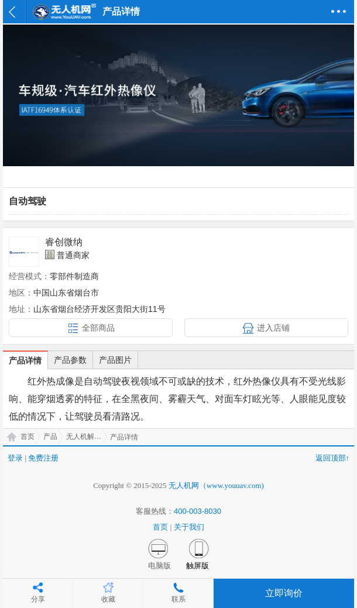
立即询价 (284, 593)
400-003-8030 (197, 511)
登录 (15, 458)
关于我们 (189, 527)
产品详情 (25, 360)
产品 (50, 436)
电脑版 (159, 565)
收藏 (108, 599)
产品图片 (115, 360)
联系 (178, 599)
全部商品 (98, 327)
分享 (38, 599)
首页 (27, 436)
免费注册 (43, 458)
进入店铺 (273, 327)
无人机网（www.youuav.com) (216, 485)
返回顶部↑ (332, 458)
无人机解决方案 (86, 436)
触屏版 (197, 565)
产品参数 (70, 360)
